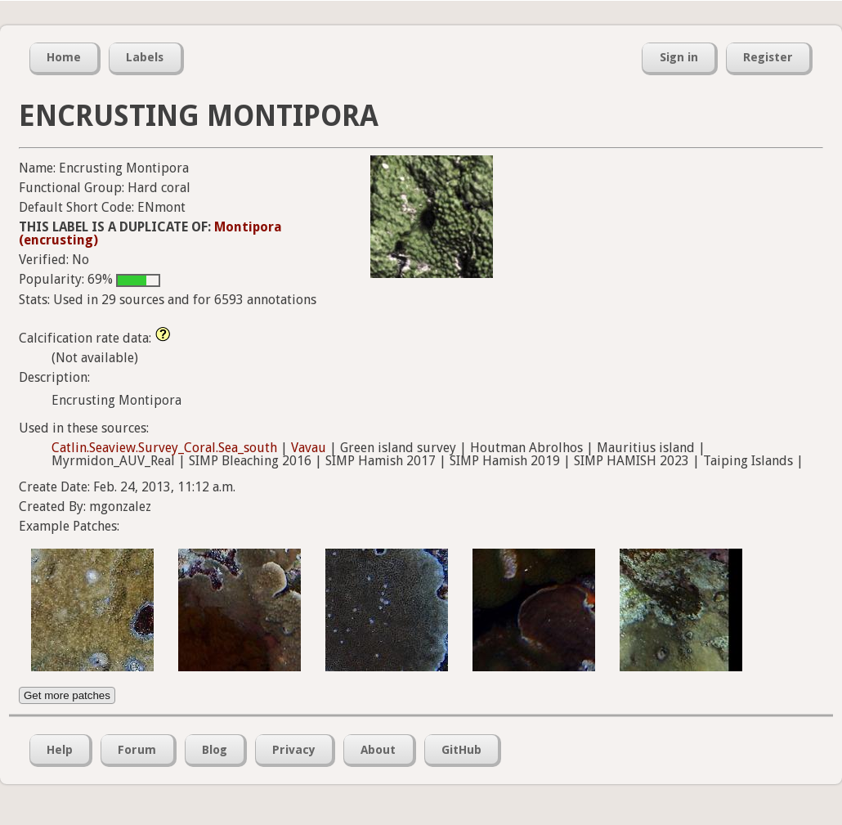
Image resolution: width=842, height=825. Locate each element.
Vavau (308, 447)
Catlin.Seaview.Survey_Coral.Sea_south (164, 447)
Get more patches (67, 695)
